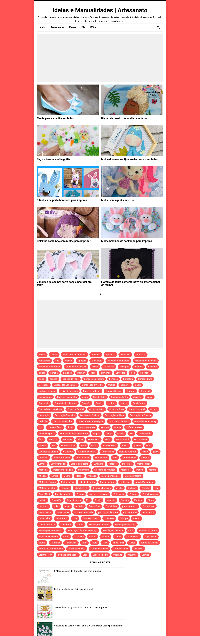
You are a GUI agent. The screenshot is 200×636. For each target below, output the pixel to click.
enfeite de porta (47, 433)
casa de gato (45, 397)
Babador (138, 366)
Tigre (94, 542)
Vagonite (117, 555)
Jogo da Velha (82, 457)
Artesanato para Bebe (49, 366)
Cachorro (125, 385)
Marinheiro (83, 469)
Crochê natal (139, 403)
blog (133, 373)
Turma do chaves (76, 548)
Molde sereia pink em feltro (116, 200)
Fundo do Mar (109, 445)
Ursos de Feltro (100, 555)
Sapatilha (79, 536)
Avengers (124, 366)
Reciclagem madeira (113, 530)
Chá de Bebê (99, 397)
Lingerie (145, 457)
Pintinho (138, 500)
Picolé (98, 500)
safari (66, 536)
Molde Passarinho (144, 482)
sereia (118, 536)
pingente (111, 500)
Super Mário (151, 536)
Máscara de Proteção (104, 469)
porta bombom (129, 506)
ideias (145, 451)
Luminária (98, 464)
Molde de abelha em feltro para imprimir (138, 571)
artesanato (96, 360)
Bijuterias (120, 373)
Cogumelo (44, 403)
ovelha (119, 488)
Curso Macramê (137, 409)
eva (131, 433)
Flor (54, 445)
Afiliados (95, 354)
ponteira (80, 506)
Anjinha (68, 360)
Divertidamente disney (145, 421)
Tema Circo (71, 542)
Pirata (151, 500)
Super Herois (132, 536)
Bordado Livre (145, 379)
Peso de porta (74, 500)
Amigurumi (44, 360)
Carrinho (131, 391)
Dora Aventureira (87, 427)
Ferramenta (93, 439)
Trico (105, 542)
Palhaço (132, 488)
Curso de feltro (96, 409)
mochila (92, 476)
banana (54, 373)
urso (85, 555)
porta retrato (148, 512)
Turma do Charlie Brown (51, 548)
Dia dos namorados (62, 421)
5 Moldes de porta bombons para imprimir (59, 200)
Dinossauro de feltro (119, 421)
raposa (80, 524)
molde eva (125, 482)
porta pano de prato (108, 512)
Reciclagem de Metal (99, 524)
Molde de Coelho (133, 476)
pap (156, 488)
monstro (65, 488)
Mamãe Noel (143, 464)
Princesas (109, 518)
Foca (83, 445)
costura (111, 403)
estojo (109, 433)
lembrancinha (129, 457)
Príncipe (124, 518)
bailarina (152, 366)
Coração (86, 403)
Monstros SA (81, 488)
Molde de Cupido (47, 482)
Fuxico (125, 445)
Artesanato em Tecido (146, 360)
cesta (85, 397)
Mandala (43, 469)
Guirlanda (68, 451)
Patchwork (119, 494)
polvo (56, 506)
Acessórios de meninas (74, 354)
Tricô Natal (118, 542)
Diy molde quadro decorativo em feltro (121, 118)
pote (75, 518)
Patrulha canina (150, 494)
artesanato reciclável (76, 366)
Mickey (42, 476)
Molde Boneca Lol (110, 476)
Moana (67, 476)
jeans (155, 451)
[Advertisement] (100, 58)
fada (41, 439)
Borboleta (128, 379)
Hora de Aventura (127, 451)
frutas (94, 445)
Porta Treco (61, 518)
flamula (42, 445)
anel (57, 360)
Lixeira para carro (79, 464)
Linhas (42, 464)
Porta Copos (45, 512)
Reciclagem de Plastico (50, 530)
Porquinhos (111, 506)
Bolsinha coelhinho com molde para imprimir (61, 241)
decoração (44, 415)
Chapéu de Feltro (119, 397)
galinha (137, 445)
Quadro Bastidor (47, 524)
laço (115, 457)
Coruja (99, 403)
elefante (105, 427)
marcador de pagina (63, 469)
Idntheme (142, 628)
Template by (135, 628)
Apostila (82, 360)
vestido (145, 555)
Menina (139, 469)
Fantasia (53, 439)
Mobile (79, 476)
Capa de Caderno (91, 391)
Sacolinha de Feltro (48, 536)
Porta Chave (148, 506)
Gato (148, 445)
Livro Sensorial (58, 464)
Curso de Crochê (76, 409)
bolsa (41, 379)
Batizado (67, 373)
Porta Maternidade (83, 512)
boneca (53, 379)
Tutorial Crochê (120, 548)
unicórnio (138, 548)
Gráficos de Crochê (48, 451)
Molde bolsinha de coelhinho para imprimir (124, 241)
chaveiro (137, 397)
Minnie (54, 476)
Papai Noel (44, 494)
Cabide (111, 385)
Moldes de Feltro (47, 488)
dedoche (43, 421)
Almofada (140, 354)
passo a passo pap (98, 494)
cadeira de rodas (47, 391)
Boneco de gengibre (94, 379)
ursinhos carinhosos (68, 555)
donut (70, 427)
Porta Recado (130, 512)
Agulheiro (110, 354)
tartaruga (55, 542)
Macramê (127, 464)
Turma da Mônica (149, 542)
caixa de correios (69, 391)
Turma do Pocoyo (99, 548)
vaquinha (132, 555)
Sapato (92, 536)
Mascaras (126, 469)
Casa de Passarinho (67, 397)
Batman (81, 373)
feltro (80, 439)
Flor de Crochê (68, 445)
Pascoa (80, 494)
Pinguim (125, 500)
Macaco (113, 464)
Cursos (153, 409)
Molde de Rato (107, 482)
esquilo (96, 433)
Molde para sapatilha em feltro (53, 118)
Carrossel (145, 391)
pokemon (43, 506)
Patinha (133, 494)
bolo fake (144, 373)
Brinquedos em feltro (92, 385)
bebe (92, 373)
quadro (136, 518)
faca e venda (144, 433)
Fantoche (67, 439)
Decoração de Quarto (140, 415)
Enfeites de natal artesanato (74, 433)
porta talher (44, 518)
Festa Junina (140, 439)
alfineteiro (125, 354)
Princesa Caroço (91, 518)
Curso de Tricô (116, 409)
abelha (54, 354)
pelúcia (42, 500)
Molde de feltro (87, 482)
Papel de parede (63, 494)
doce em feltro (55, 427)
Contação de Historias (65, 403)
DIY (40, 427)
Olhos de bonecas (102, 488)
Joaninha (43, 457)
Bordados (44, 385)
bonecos (113, 379)
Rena (130, 530)
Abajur (42, 354)
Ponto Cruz (94, 506)
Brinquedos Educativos (65, 385)
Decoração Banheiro (65, 415)
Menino (152, 469)
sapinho (105, 536)
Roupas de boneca (148, 530)
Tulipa (132, 542)
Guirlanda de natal (87, 451)
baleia (42, 373)
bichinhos (105, 373)
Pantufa (145, 488)
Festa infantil (122, 439)
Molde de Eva (67, 482)
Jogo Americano (62, 457)
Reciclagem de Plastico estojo (82, 530)
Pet (88, 500)
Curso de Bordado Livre (50, 409)
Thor (84, 542)
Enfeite (117, 427)
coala (149, 397)
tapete (42, 542)
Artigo (95, 366)
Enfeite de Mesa (134, 427)
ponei (67, 506)
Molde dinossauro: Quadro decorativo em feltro (126, 159)
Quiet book (66, 524)
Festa (107, 439)
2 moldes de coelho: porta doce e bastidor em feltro (64, 282)
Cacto (138, 385)
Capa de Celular (113, 391)
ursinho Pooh (45, 555)
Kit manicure (101, 457)
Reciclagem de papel (125, 524)
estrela (120, 433)
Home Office (108, 451)
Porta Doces (63, 512)
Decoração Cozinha (89, 415)
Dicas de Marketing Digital (90, 421)
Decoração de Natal (114, 415)
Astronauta (108, 366)
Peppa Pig (57, 500)
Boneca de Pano (71, 379)
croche (124, 403)
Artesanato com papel (118, 360)
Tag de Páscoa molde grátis (52, 159)
